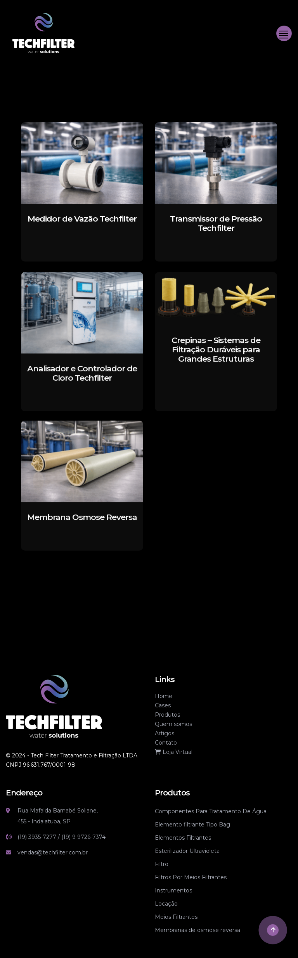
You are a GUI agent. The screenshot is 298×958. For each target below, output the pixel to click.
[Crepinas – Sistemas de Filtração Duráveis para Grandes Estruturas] (216, 311)
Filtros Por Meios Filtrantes (191, 877)
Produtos (167, 714)
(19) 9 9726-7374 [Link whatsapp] (83, 836)
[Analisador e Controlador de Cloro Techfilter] (82, 325)
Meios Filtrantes (176, 916)
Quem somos (173, 724)
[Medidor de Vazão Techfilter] (82, 162)
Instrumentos (173, 890)
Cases (163, 705)
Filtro (161, 864)
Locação (166, 903)
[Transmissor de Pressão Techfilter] (216, 162)
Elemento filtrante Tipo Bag (192, 824)
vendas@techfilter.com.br (52, 852)
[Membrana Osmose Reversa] (82, 474)
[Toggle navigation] (284, 33)
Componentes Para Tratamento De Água (211, 811)
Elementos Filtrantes (183, 837)
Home (163, 696)
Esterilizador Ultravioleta (187, 850)
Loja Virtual (173, 752)
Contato (166, 742)
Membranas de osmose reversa (197, 930)
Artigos (164, 733)
